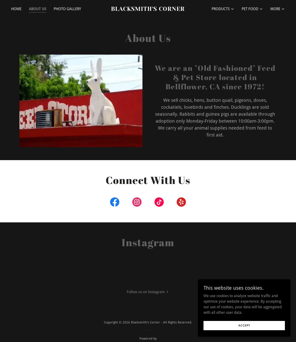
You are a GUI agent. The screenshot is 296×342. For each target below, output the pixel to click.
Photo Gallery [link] (67, 9)
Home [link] (16, 9)
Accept (244, 325)
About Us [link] (37, 9)
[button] (223, 9)
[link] (148, 9)
